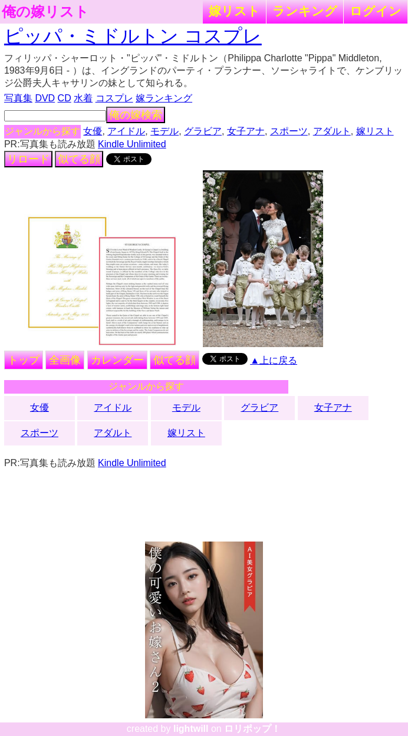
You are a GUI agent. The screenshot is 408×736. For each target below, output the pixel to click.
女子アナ (246, 131)
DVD (45, 98)
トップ (24, 360)
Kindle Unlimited (132, 144)
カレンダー (117, 360)
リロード (28, 159)
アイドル (126, 131)
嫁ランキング (164, 98)
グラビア (203, 131)
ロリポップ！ (252, 729)
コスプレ (114, 98)
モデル (164, 131)
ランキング (304, 11)
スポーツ (289, 131)
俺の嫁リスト (45, 11)
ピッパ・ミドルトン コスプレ (133, 36)
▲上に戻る (273, 360)
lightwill (191, 729)
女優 (92, 131)
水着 (83, 98)
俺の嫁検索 (135, 115)
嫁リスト (234, 11)
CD (64, 98)
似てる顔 (79, 159)
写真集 (18, 98)
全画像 (65, 360)
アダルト (332, 131)
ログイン (376, 11)
